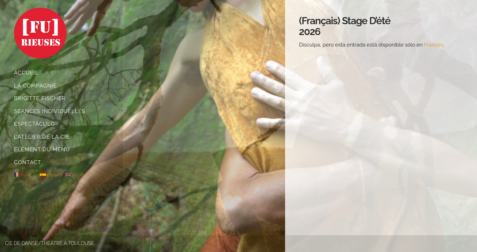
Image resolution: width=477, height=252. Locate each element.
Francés (433, 45)
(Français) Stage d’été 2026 (344, 26)
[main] (381, 126)
